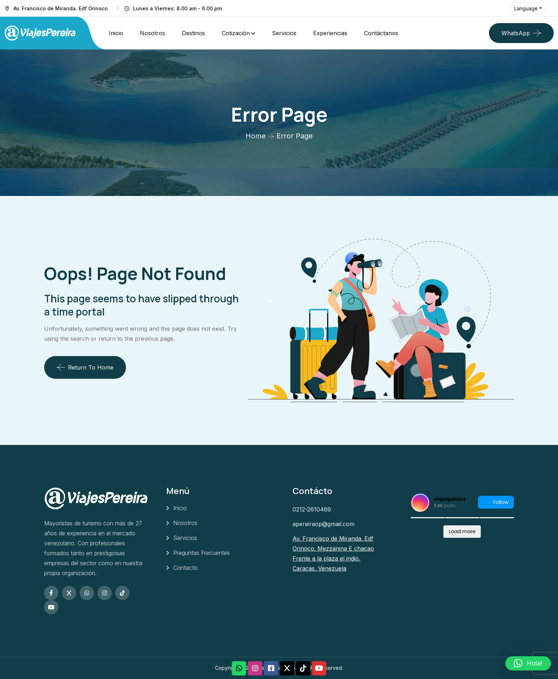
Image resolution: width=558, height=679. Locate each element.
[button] (528, 663)
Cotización (236, 33)
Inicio (116, 33)
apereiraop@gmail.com (323, 523)
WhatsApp (515, 33)
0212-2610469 (312, 509)
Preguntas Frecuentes (201, 552)
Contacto (185, 567)
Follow (496, 502)
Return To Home (85, 367)
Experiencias (330, 33)
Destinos (193, 33)
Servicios (284, 33)
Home (256, 136)
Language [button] (526, 8)
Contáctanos (381, 33)
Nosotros (152, 33)
